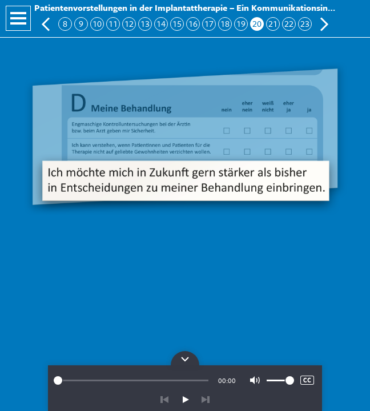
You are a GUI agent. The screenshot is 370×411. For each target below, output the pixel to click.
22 (288, 24)
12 (129, 24)
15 (177, 24)
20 (257, 24)
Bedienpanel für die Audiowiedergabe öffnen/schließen (185, 358)
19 (241, 24)
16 (193, 24)
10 (97, 24)
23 (304, 24)
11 (113, 24)
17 (209, 24)
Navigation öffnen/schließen (18, 18)
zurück (164, 399)
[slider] (131, 380)
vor (205, 399)
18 (225, 24)
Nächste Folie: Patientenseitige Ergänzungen (324, 24)
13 (145, 24)
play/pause (185, 399)
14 (161, 24)
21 (273, 24)
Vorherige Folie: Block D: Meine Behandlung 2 (46, 24)
